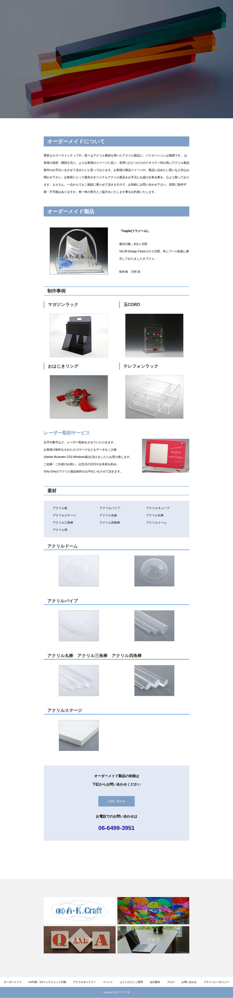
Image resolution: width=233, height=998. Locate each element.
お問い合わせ (218, 9)
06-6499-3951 (116, 828)
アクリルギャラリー (146, 9)
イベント (108, 982)
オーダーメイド (75, 9)
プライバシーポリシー (216, 982)
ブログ (171, 982)
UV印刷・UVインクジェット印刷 (110, 9)
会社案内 (199, 9)
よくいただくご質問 (176, 9)
